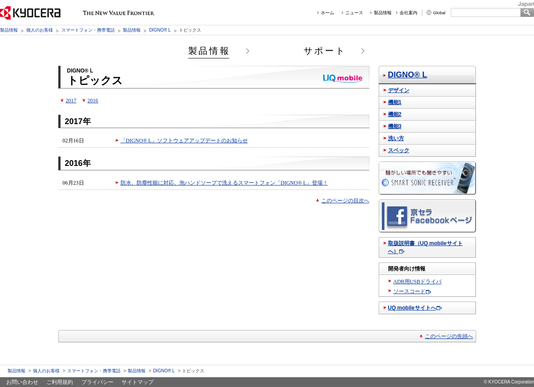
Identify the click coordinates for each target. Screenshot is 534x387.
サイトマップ (137, 382)
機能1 (395, 102)
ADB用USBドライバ (417, 281)
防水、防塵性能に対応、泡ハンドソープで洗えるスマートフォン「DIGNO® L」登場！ (224, 183)
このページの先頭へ (449, 336)
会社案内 (408, 12)
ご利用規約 (59, 382)
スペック (398, 150)
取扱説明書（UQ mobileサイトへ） (425, 247)
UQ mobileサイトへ (412, 308)
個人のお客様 (39, 30)
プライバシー (97, 382)
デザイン (398, 90)
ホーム (327, 12)
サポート (324, 51)
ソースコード (409, 291)
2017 (71, 100)
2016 (93, 100)
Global (439, 12)
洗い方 (396, 138)
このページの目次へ (345, 201)
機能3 (395, 126)
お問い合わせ (22, 382)
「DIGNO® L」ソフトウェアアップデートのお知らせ (184, 140)
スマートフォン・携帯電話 (88, 30)
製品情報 (383, 12)
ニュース (354, 12)
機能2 (395, 114)
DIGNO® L (160, 30)
